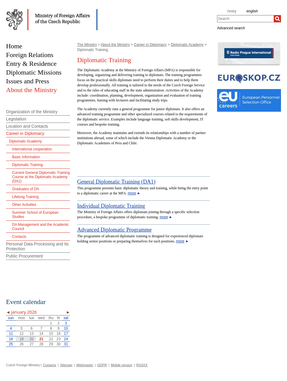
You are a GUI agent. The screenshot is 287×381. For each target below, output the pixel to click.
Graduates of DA (25, 189)
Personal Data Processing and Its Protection (37, 246)
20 (31, 339)
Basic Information (26, 157)
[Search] (277, 18)
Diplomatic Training (27, 165)
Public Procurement (24, 256)
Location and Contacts (27, 126)
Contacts (19, 237)
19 (22, 339)
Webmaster (84, 365)
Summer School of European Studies (35, 214)
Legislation (16, 119)
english (252, 11)
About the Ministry (115, 45)
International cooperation (32, 149)
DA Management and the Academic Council (40, 227)
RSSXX (141, 365)
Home (14, 46)
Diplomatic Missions (34, 72)
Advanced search (231, 28)
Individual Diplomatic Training (111, 206)
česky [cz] (231, 11)
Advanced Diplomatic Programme (114, 230)
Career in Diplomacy (150, 45)
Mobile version (121, 365)
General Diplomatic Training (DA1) (116, 182)
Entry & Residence (31, 63)
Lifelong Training (25, 197)
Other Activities (24, 205)
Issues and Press (27, 81)
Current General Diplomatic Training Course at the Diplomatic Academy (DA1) (41, 177)
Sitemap (66, 365)
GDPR (102, 365)
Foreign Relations (29, 55)
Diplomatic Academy (187, 45)
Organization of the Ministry (31, 111)
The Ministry (87, 45)
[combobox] (245, 18)
